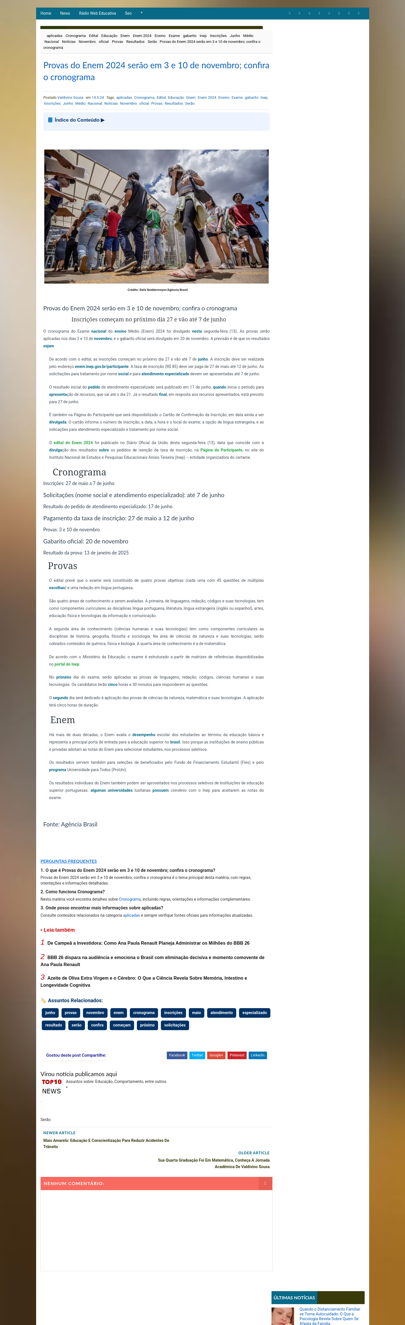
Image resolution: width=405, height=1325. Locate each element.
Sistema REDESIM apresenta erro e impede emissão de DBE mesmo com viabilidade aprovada (330, 334)
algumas (114, 793)
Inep (203, 36)
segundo (60, 700)
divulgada (68, 425)
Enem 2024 (142, 36)
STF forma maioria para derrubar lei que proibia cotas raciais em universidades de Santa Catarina (329, 386)
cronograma (143, 1016)
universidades (135, 793)
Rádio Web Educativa (97, 14)
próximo (181, 1028)
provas (70, 1016)
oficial (103, 42)
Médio (248, 36)
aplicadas (54, 36)
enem (118, 1016)
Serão (152, 42)
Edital (93, 36)
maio (196, 1016)
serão (110, 1028)
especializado (219, 369)
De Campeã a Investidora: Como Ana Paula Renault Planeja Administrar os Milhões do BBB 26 (148, 946)
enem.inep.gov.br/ (109, 362)
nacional (95, 326)
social (163, 369)
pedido (93, 389)
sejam (68, 341)
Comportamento (288, 197)
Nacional (51, 42)
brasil (178, 745)
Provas (117, 42)
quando (217, 389)
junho (207, 354)
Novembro (86, 42)
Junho (235, 36)
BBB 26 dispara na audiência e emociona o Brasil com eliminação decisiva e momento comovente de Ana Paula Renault (330, 97)
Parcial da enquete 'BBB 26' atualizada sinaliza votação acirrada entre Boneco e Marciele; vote (332, 281)
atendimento (194, 369)
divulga (55, 453)
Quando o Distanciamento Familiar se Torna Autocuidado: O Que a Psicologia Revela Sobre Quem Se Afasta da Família (330, 50)
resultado (87, 1028)
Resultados (135, 42)
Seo (128, 14)
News (65, 14)
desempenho (137, 737)
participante (135, 362)
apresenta (67, 397)
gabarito (189, 36)
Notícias (68, 42)
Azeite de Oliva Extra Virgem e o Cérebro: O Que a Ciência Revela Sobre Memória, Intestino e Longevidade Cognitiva (328, 121)
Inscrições (218, 36)
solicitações (209, 1028)
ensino (116, 326)
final (174, 397)
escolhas (57, 590)
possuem (174, 793)
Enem (125, 36)
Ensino (159, 36)
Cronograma (75, 36)
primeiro (62, 680)
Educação (109, 36)
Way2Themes (136, 1315)
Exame (173, 36)
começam (155, 1028)
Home (45, 14)
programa (57, 772)
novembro (105, 334)
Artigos (280, 188)
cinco (112, 687)
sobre (102, 453)
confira (131, 1028)
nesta (189, 326)
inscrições (173, 1016)
